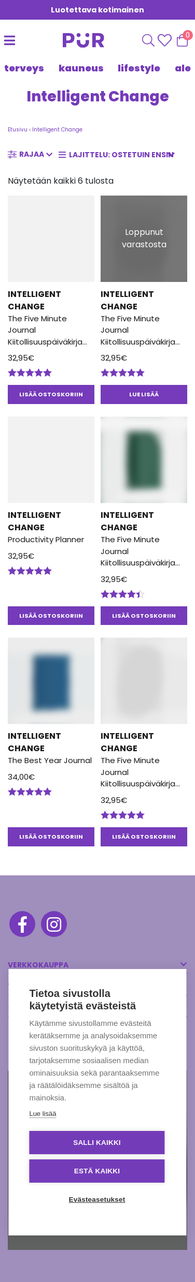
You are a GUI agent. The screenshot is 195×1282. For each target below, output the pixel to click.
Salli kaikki (97, 1142)
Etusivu (17, 129)
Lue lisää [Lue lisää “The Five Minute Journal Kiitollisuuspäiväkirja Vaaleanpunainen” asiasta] (144, 394)
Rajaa (31, 154)
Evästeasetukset (97, 1199)
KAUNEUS (81, 68)
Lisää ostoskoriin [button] (51, 394)
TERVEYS (24, 68)
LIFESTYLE (139, 68)
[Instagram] (53, 925)
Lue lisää (42, 1113)
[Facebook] (21, 925)
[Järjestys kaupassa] (120, 155)
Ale (183, 68)
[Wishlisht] (166, 40)
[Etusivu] (73, 40)
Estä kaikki (97, 1171)
